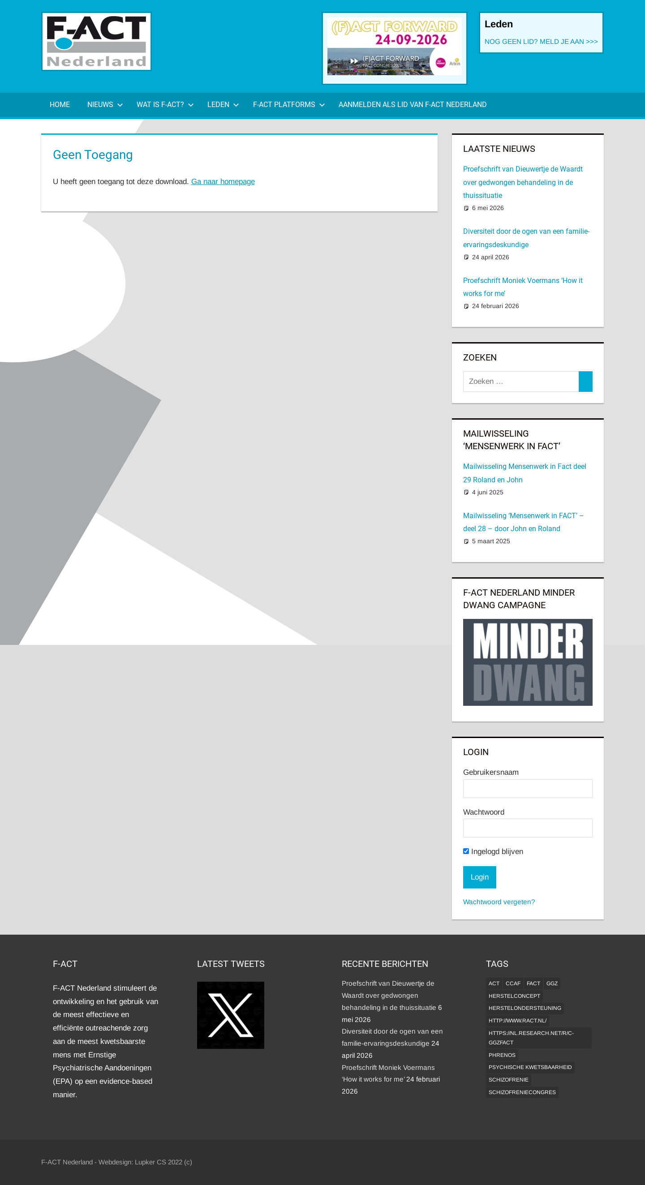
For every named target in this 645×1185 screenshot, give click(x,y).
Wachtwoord (483, 812)
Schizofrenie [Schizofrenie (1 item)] (509, 1080)
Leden (223, 104)
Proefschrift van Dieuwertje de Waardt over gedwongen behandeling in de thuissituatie (523, 182)
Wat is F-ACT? (165, 104)
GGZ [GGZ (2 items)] (552, 983)
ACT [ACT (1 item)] (494, 983)
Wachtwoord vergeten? (499, 902)
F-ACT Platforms (289, 104)
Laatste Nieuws (499, 148)
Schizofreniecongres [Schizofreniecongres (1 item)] (522, 1092)
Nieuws (105, 104)
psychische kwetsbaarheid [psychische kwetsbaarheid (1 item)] (530, 1067)
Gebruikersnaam (491, 772)
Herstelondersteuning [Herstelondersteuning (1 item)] (525, 1008)
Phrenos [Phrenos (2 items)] (502, 1055)
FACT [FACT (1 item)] (533, 983)
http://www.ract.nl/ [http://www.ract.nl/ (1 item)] (517, 1021)
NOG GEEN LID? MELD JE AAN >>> (541, 41)
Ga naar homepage (223, 181)
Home (60, 104)
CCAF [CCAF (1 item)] (513, 983)
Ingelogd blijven (493, 851)
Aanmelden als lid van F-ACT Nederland (413, 104)
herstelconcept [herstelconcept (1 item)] (514, 996)
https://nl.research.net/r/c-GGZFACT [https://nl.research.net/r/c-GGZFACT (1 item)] (531, 1038)
